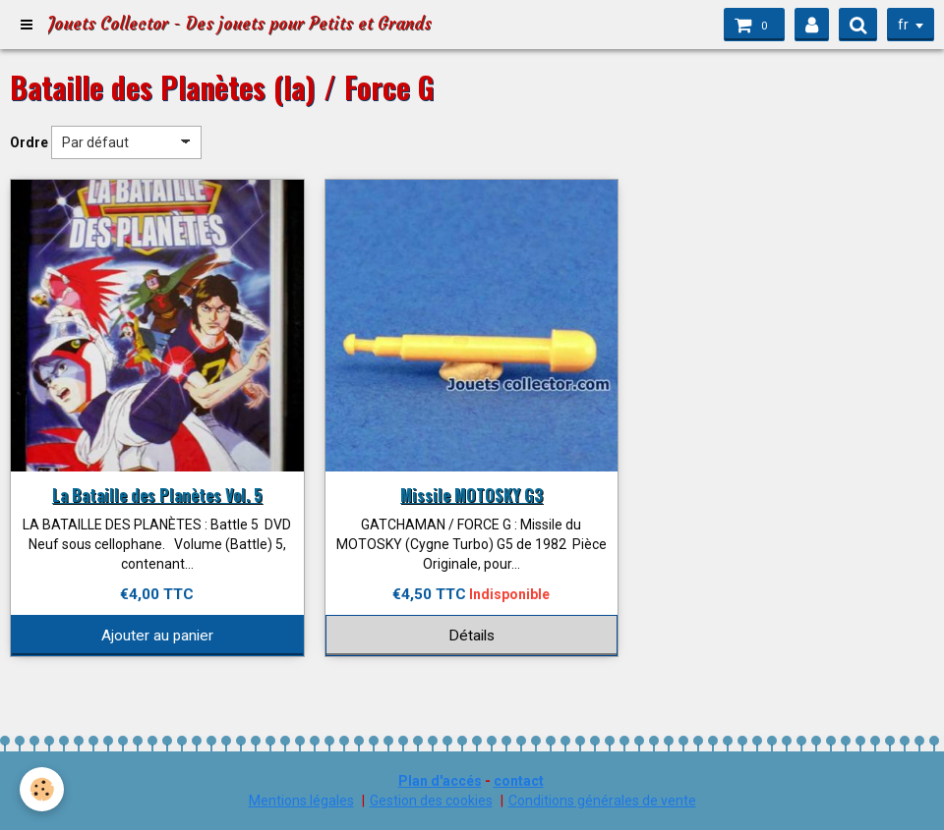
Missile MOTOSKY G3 (471, 494)
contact (519, 781)
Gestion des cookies (431, 800)
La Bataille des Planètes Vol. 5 (157, 494)
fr (903, 24)
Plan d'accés (440, 781)
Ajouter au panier (157, 635)
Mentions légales (301, 800)
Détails (471, 635)
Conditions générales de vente (602, 800)
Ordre (29, 142)
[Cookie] (42, 789)
